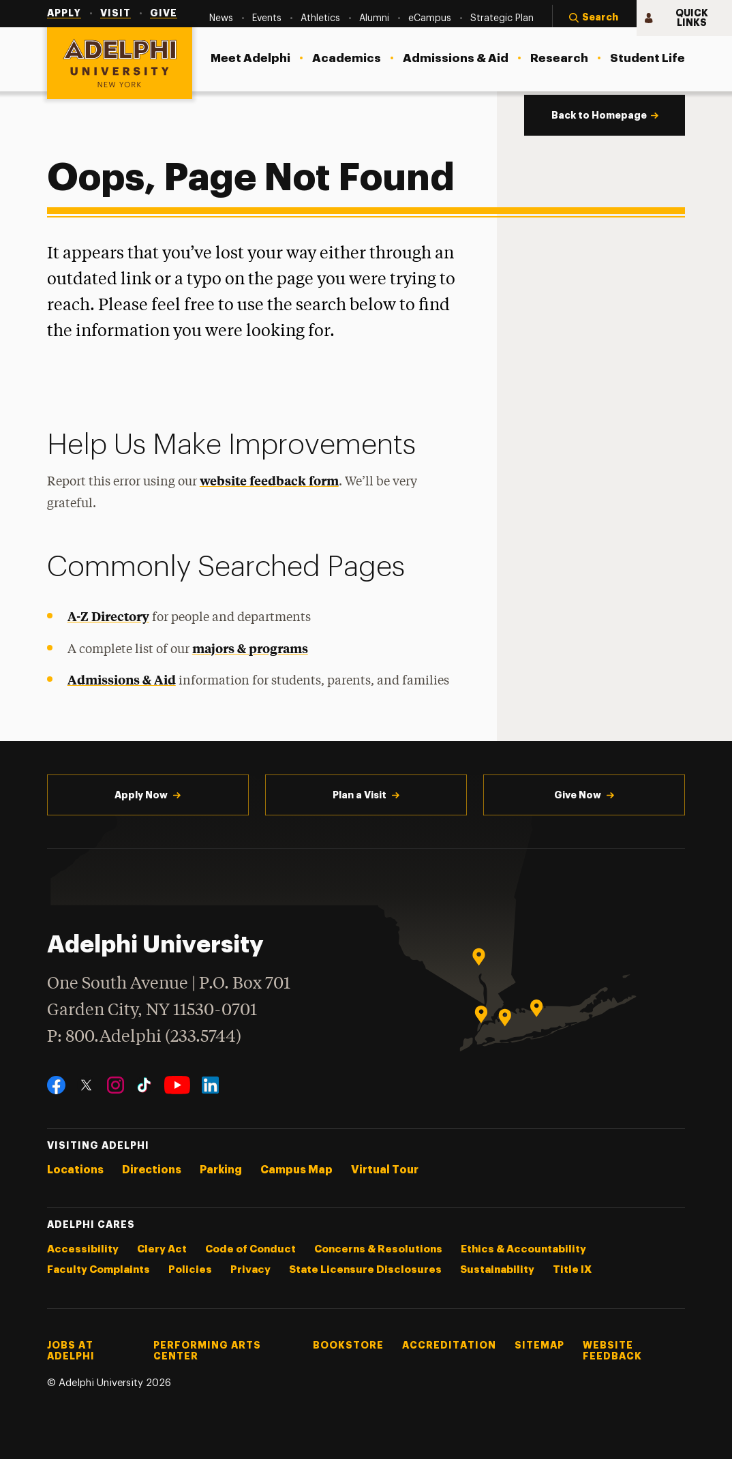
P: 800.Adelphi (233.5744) (144, 1035)
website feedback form (269, 480)
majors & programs (250, 648)
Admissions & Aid (121, 679)
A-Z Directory (108, 616)
